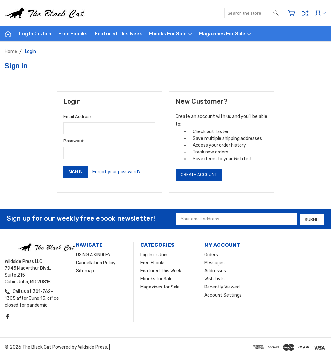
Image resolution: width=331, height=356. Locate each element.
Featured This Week (118, 34)
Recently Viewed (222, 286)
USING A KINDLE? (93, 254)
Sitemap (85, 270)
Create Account (199, 174)
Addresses (215, 270)
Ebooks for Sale (170, 34)
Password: (73, 140)
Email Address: (78, 116)
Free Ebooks (73, 34)
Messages (214, 262)
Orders (211, 254)
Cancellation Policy (96, 262)
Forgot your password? (116, 171)
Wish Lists (214, 278)
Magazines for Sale (225, 34)
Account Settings (223, 294)
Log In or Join (35, 34)
